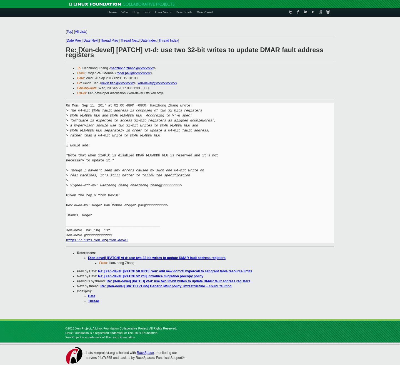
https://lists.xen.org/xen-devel (97, 240)
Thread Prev (109, 40)
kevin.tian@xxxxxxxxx (117, 83)
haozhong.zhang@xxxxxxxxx (132, 68)
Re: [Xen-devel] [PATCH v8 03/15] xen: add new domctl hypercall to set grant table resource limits (175, 271)
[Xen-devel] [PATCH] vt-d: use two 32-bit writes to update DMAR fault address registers (157, 258)
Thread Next (129, 40)
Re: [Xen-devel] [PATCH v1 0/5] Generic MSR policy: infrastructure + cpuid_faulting (166, 286)
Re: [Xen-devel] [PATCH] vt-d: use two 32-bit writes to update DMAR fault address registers (179, 281)
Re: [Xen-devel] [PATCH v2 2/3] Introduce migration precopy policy (150, 276)
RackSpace (145, 353)
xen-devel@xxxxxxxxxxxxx (157, 83)
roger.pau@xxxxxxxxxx (133, 73)
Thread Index (168, 40)
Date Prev (74, 40)
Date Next (90, 40)
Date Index (149, 40)
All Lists (80, 32)
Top (69, 32)
